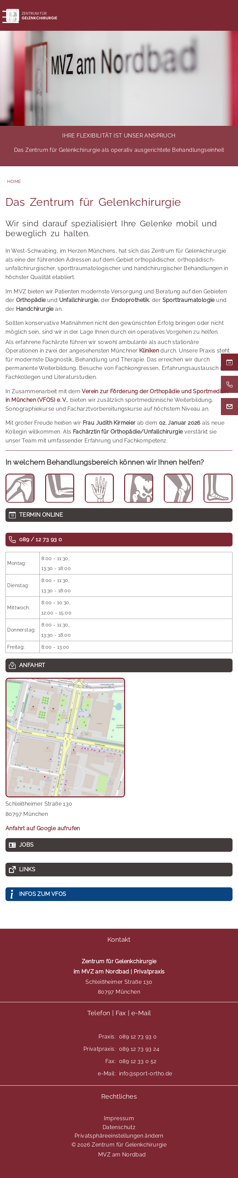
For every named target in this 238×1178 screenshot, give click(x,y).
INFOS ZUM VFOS (42, 894)
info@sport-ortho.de (145, 1073)
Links (27, 869)
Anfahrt (32, 665)
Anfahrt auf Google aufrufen (42, 828)
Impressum (119, 1118)
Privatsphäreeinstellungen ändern (119, 1136)
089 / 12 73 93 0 (40, 539)
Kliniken (149, 350)
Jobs (26, 845)
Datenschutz (119, 1127)
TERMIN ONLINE (41, 515)
